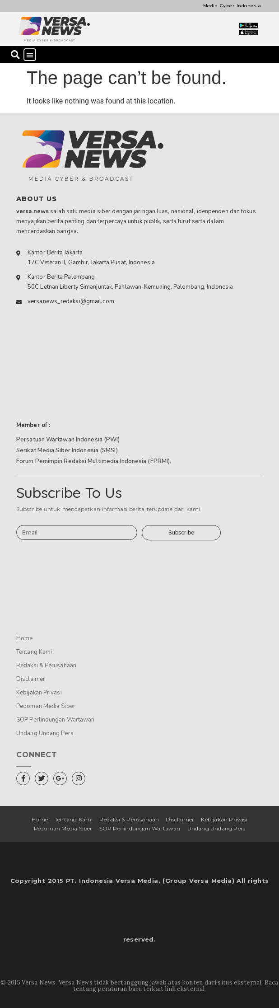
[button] (15, 54)
